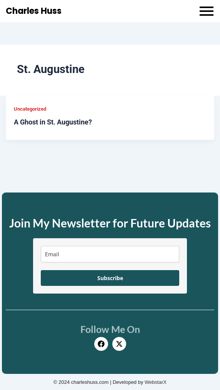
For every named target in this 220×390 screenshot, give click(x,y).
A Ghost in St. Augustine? (53, 122)
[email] (110, 254)
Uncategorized (30, 109)
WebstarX (156, 382)
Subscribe (110, 278)
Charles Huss (34, 11)
